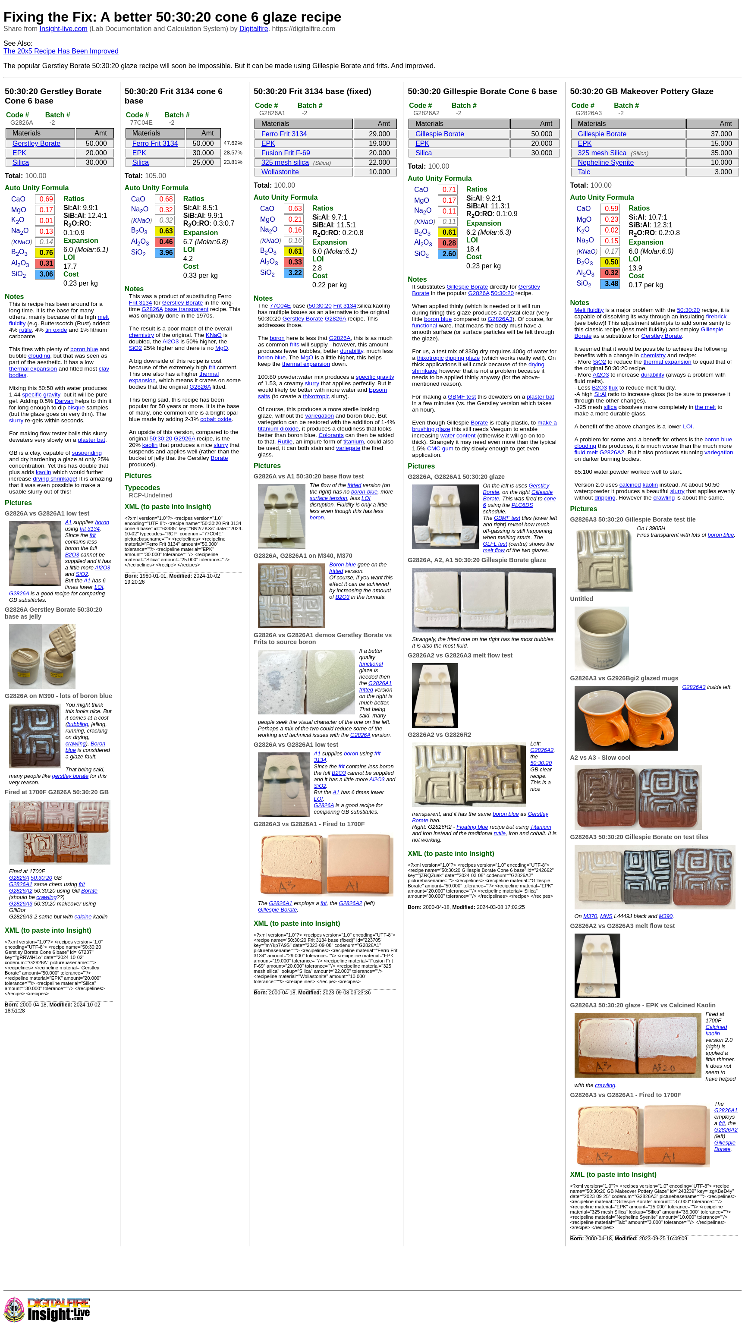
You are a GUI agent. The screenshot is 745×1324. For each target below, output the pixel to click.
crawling (76, 743)
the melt (705, 407)
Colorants (331, 435)
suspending (87, 453)
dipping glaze (462, 358)
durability (351, 351)
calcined (630, 484)
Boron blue (342, 564)
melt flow (494, 550)
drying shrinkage (54, 478)
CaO (18, 199)
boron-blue (364, 491)
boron (102, 522)
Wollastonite (280, 172)
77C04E (280, 305)
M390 (666, 916)
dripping (604, 497)
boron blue (84, 349)
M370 (590, 916)
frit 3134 (90, 528)
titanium (353, 441)
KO (18, 219)
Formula (55, 188)
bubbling (77, 724)
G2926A (184, 438)
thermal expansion (33, 368)
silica (610, 407)
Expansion (80, 240)
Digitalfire (253, 28)
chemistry (141, 335)
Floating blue (472, 827)
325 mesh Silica (602, 153)
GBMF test (462, 396)
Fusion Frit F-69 (285, 153)
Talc (584, 172)
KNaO (21, 242)
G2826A (19, 593)
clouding (39, 355)
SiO (18, 273)
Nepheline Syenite (606, 162)
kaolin (43, 472)
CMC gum (440, 448)
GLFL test (495, 544)
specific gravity (41, 394)
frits (294, 344)
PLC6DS (522, 505)
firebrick (716, 316)
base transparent (186, 309)
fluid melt (586, 452)
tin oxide (56, 330)
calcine (83, 916)
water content (458, 435)
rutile (25, 330)
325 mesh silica (285, 162)
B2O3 (72, 554)
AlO (20, 263)
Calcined (716, 1027)
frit (93, 535)
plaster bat (91, 440)
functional (371, 663)
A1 (68, 522)
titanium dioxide (278, 428)
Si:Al (600, 394)
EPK (19, 153)
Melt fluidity (589, 310)
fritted (354, 485)
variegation (319, 415)
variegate (348, 448)
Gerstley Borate (36, 143)
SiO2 (82, 574)
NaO (19, 230)
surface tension (328, 498)
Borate (89, 890)
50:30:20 (41, 877)
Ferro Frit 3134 (155, 143)
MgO (18, 210)
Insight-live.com (64, 28)
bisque (76, 407)
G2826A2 (20, 890)
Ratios (74, 198)
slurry (16, 420)
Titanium (540, 827)
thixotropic (316, 396)
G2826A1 (20, 884)
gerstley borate (70, 776)
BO (19, 251)
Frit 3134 (140, 302)
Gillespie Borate (277, 909)
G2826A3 (20, 903)
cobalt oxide (216, 419)
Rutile (284, 441)
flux (613, 387)
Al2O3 (102, 567)
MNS (606, 916)
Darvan (64, 401)
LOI (69, 257)
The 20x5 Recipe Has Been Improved (61, 51)
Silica (21, 162)
